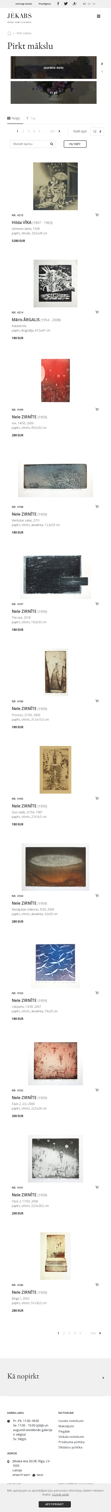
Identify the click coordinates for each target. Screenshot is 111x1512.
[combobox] (97, 107)
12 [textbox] (94, 106)
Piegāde (64, 1406)
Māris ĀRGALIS (36, 294)
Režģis (13, 93)
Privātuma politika (71, 1417)
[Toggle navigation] (98, 17)
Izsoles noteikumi (70, 1396)
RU (94, 3)
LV (84, 3)
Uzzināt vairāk (60, 1494)
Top (31, 93)
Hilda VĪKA (32, 197)
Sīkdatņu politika (70, 1422)
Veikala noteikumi (71, 1412)
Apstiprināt (54, 1504)
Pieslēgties (45, 3)
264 (53, 106)
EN (89, 3)
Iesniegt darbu (24, 3)
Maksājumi (66, 1401)
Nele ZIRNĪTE (29, 392)
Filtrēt (75, 119)
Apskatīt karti (21, 1450)
